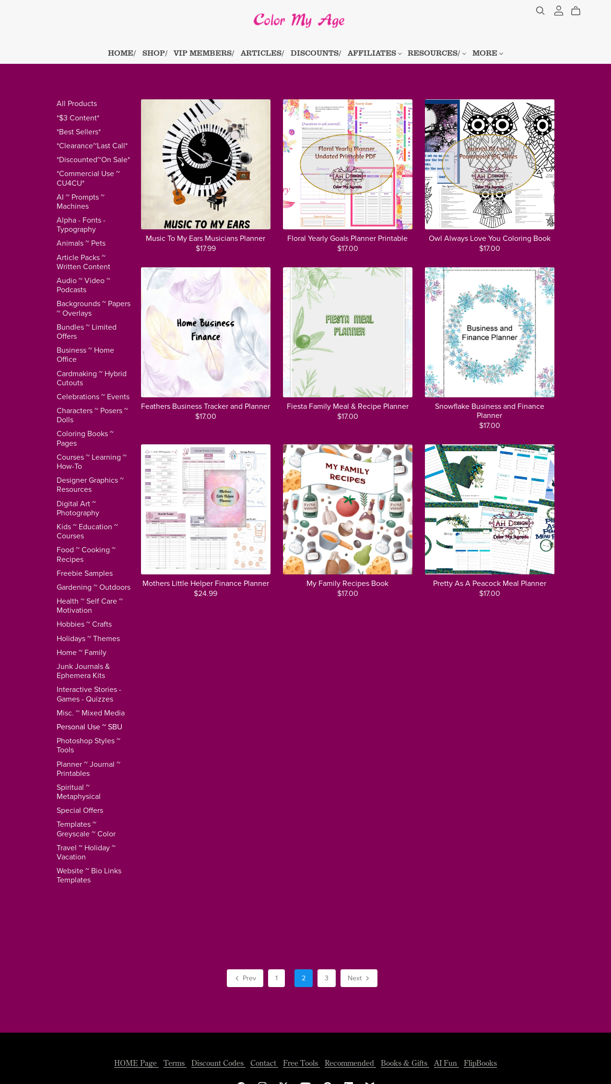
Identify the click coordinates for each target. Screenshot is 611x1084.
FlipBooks (480, 1063)
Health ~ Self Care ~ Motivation (90, 605)
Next (359, 979)
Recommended (350, 1063)
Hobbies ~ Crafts (84, 624)
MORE (487, 53)
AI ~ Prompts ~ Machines (81, 201)
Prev (245, 979)
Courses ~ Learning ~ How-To (92, 462)
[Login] (558, 9)
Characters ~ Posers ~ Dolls (92, 415)
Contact (264, 1063)
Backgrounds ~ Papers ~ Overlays (93, 308)
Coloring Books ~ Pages (85, 438)
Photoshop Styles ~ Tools (88, 745)
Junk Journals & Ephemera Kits (83, 671)
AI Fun (446, 1063)
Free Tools (301, 1063)
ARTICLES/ (262, 53)
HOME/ (122, 53)
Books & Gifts (405, 1063)
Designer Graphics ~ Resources (90, 485)
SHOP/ (155, 53)
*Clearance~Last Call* (92, 146)
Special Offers (80, 810)
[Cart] (580, 11)
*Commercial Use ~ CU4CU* (88, 178)
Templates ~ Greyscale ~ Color (86, 829)
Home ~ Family (81, 652)
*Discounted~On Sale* (93, 160)
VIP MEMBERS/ (204, 53)
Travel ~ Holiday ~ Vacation (86, 852)
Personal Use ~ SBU (89, 727)
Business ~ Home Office (85, 354)
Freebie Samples (85, 573)
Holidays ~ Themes (88, 638)
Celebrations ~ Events (93, 397)
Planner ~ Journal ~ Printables (88, 769)
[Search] (540, 11)
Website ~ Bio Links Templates (89, 875)
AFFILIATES (375, 53)
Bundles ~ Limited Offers (87, 331)
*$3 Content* (78, 118)
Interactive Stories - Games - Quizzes (89, 694)
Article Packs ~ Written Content (83, 262)
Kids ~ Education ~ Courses (87, 531)
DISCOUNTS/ (316, 53)
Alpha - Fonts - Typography (81, 224)
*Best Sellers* (79, 132)
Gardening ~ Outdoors (93, 587)
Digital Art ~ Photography (78, 508)
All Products (77, 103)
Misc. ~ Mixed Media (91, 713)
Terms (175, 1063)
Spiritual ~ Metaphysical (79, 792)
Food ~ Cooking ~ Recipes (86, 554)
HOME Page (136, 1063)
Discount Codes (218, 1063)
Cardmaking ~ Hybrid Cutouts (92, 378)
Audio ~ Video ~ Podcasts (83, 285)
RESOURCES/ (437, 53)
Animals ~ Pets (81, 243)
